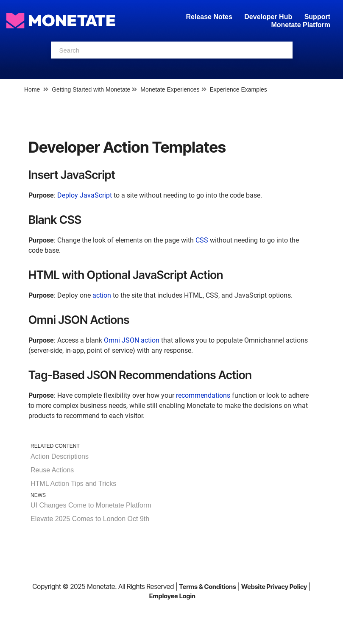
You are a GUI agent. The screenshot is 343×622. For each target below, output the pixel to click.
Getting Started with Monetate (91, 89)
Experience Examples (238, 89)
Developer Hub (268, 16)
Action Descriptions (60, 456)
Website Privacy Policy (274, 587)
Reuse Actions (52, 470)
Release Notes (210, 16)
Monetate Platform (300, 24)
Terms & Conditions (207, 587)
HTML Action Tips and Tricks (73, 483)
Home (32, 89)
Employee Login (172, 596)
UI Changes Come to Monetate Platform (91, 505)
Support (317, 16)
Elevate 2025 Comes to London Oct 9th (90, 518)
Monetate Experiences (169, 89)
